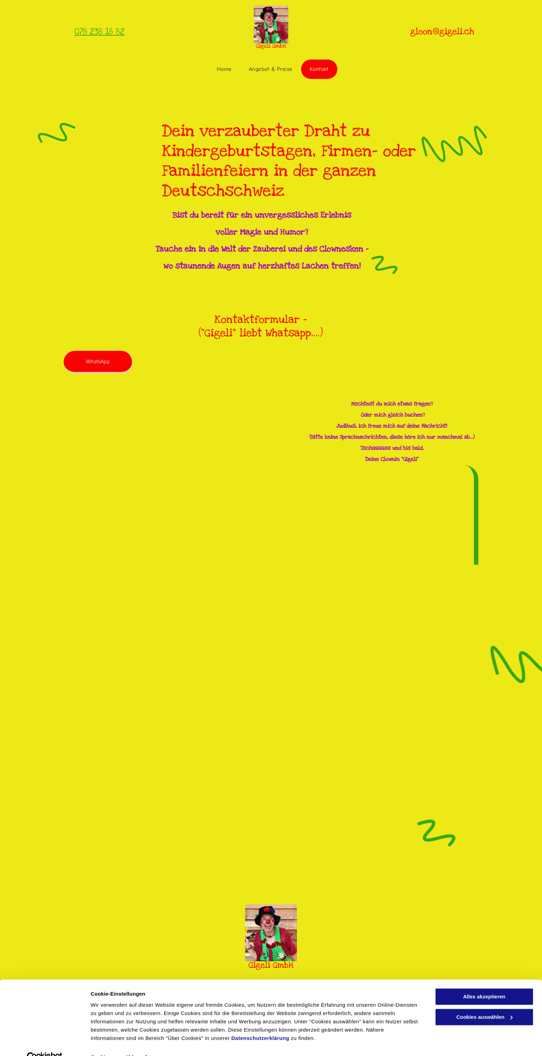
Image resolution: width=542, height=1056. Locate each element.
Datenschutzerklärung (260, 1023)
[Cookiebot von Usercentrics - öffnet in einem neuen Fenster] (45, 1042)
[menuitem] (224, 69)
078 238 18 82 (99, 31)
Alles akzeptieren (484, 982)
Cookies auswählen (115, 1042)
